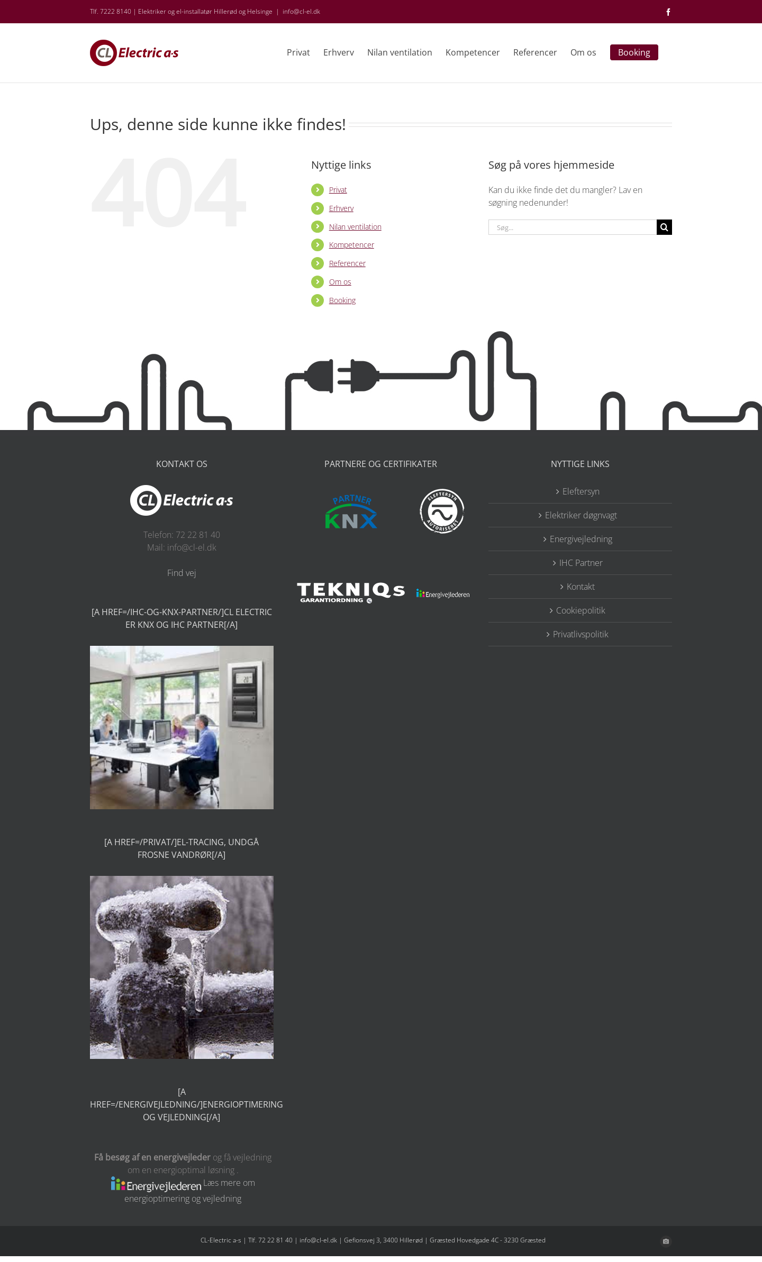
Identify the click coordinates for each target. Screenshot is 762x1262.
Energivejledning (581, 539)
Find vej (181, 573)
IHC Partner (581, 563)
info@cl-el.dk (301, 11)
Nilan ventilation (355, 227)
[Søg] (664, 227)
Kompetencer (351, 245)
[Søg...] (572, 227)
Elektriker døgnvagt (581, 515)
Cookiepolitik (580, 610)
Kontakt (581, 586)
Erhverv (341, 208)
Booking (342, 300)
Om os (340, 282)
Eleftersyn (581, 491)
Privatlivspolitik (581, 634)
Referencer (347, 263)
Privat (338, 190)
